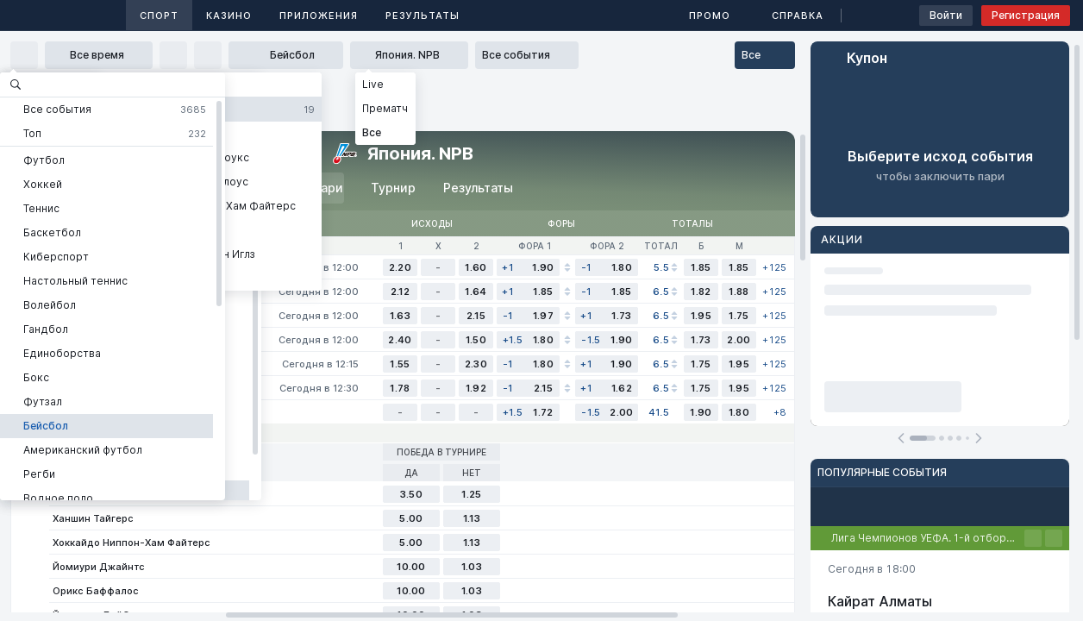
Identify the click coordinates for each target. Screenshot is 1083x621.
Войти (946, 15)
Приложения (318, 15)
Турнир (393, 187)
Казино (229, 15)
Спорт (159, 15)
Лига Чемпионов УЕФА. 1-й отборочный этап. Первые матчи (927, 537)
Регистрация (1026, 15)
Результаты (422, 15)
